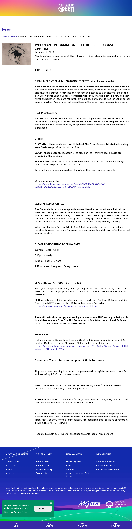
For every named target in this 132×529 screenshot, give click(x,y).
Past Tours (11, 465)
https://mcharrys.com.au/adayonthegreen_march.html (66, 306)
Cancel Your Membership (108, 469)
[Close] (51, 503)
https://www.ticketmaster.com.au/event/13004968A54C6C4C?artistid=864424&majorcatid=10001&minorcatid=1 (71, 186)
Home (5, 36)
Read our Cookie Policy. (16, 512)
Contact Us (41, 473)
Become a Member (105, 461)
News (14, 36)
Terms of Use (42, 465)
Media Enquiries (73, 461)
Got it (43, 508)
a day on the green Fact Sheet (77, 474)
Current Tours (12, 461)
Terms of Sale (42, 461)
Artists (9, 469)
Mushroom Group (44, 469)
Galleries (70, 469)
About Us (10, 473)
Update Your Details (105, 465)
